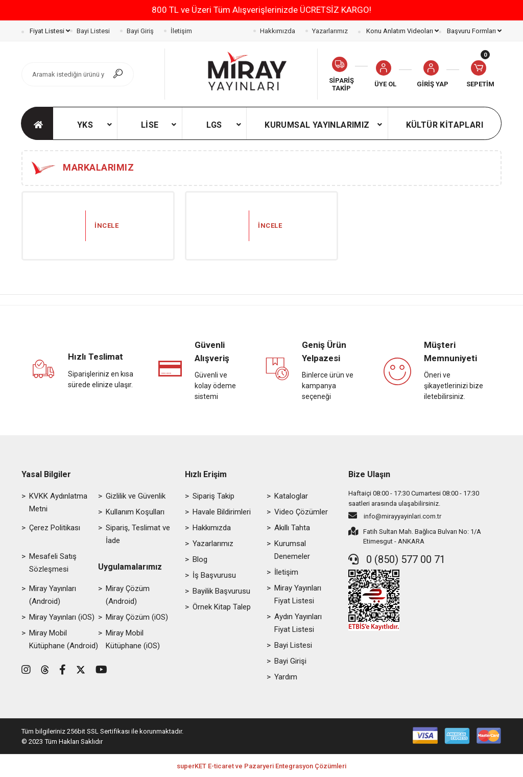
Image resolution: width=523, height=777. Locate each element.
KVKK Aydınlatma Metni (58, 502)
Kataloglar (291, 496)
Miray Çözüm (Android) (128, 595)
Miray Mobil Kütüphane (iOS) (133, 639)
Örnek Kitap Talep (222, 606)
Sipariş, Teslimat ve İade (138, 534)
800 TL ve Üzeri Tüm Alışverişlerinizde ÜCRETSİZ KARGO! (261, 10)
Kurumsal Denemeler (292, 550)
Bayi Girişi (290, 661)
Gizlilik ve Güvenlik (135, 496)
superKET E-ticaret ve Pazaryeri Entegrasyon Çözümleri (261, 766)
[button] (432, 74)
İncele (106, 225)
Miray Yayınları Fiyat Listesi (297, 594)
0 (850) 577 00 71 (396, 559)
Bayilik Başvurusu (221, 591)
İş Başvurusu (214, 575)
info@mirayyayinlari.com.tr (394, 515)
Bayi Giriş (140, 31)
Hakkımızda (277, 31)
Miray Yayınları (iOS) (61, 617)
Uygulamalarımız (130, 567)
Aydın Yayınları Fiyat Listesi (298, 623)
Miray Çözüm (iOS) (137, 617)
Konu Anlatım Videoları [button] (402, 31)
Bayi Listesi (93, 31)
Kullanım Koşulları (135, 511)
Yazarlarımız (330, 31)
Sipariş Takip (213, 496)
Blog (200, 559)
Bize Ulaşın (369, 474)
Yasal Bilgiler (46, 474)
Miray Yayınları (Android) (52, 595)
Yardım (285, 676)
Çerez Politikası (54, 527)
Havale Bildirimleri (222, 511)
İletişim (181, 31)
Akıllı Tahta (292, 527)
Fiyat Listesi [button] (49, 31)
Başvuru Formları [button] (473, 31)
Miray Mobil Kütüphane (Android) (63, 639)
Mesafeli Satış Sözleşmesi (53, 563)
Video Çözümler (301, 511)
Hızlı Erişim (206, 474)
